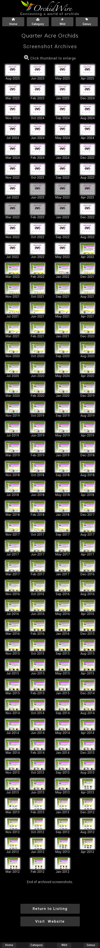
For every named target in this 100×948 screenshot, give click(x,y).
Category (36, 945)
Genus (91, 945)
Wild (64, 945)
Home (9, 945)
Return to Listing (50, 908)
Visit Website (50, 921)
